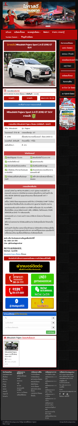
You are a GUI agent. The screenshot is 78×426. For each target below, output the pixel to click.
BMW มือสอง (34, 384)
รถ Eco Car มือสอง (22, 392)
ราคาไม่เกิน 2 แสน (50, 374)
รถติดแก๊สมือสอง (21, 395)
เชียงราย (5, 379)
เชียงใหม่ (5, 377)
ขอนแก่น (5, 396)
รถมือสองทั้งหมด (19, 32)
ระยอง (4, 389)
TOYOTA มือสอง (35, 374)
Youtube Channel (12, 37)
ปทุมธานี (5, 394)
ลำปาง (4, 381)
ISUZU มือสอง (35, 386)
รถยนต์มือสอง (27, 422)
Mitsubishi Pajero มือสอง (12, 254)
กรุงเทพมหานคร (7, 374)
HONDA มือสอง (35, 377)
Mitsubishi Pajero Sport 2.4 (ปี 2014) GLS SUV (11, 354)
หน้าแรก (8, 32)
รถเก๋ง (18, 378)
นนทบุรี (5, 391)
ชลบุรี (4, 386)
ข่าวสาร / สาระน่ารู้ (58, 32)
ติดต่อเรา (46, 32)
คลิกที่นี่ (67, 396)
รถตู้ (18, 383)
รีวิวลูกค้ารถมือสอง (27, 37)
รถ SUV (19, 385)
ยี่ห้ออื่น (33, 396)
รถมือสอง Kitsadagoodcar (66, 372)
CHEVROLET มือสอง (36, 393)
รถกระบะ (19, 381)
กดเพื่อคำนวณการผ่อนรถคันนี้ (29, 105)
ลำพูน (4, 384)
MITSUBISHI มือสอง (36, 379)
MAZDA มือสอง (35, 381)
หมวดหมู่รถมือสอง (34, 32)
